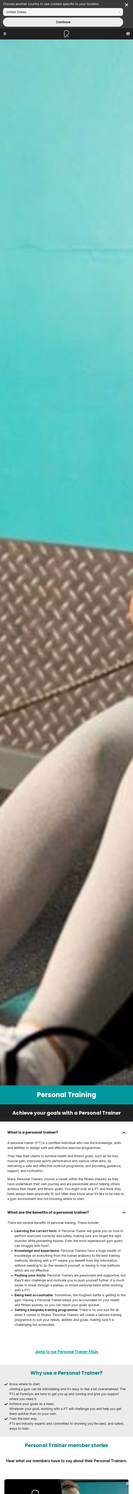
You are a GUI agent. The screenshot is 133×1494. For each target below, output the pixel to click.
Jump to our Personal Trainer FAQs (66, 1351)
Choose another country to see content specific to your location (51, 4)
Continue (63, 22)
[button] (66, 1132)
